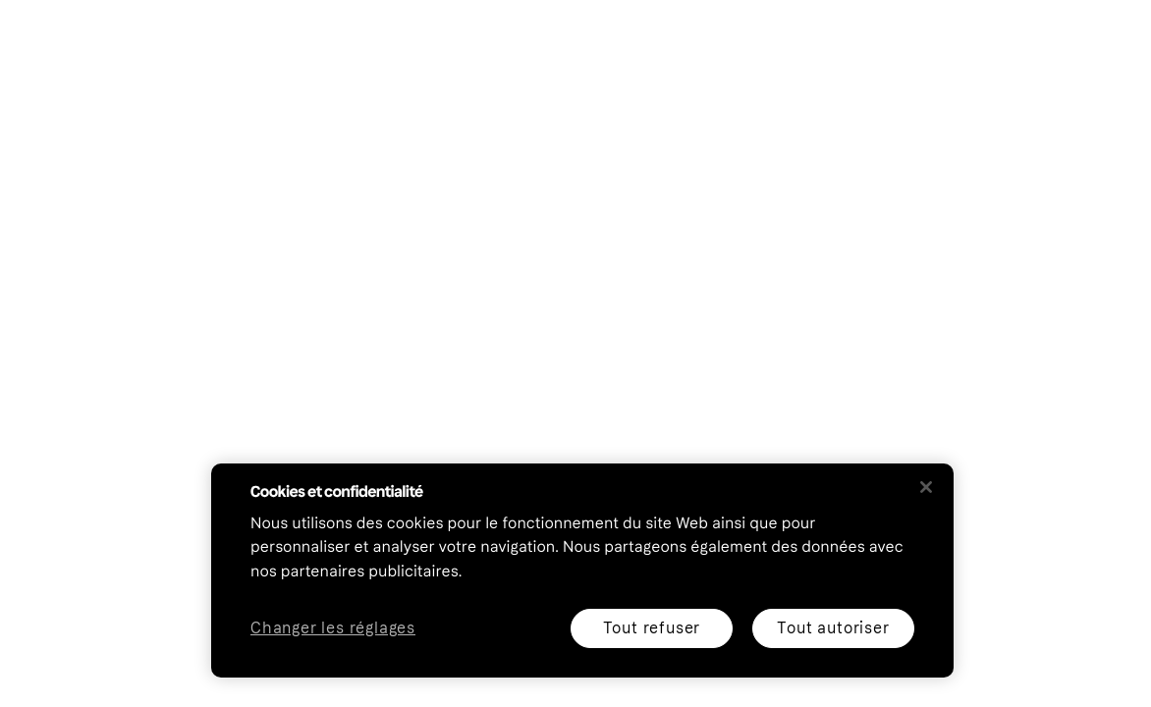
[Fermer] (926, 487)
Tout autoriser (833, 628)
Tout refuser (652, 628)
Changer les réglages (332, 629)
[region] (582, 570)
